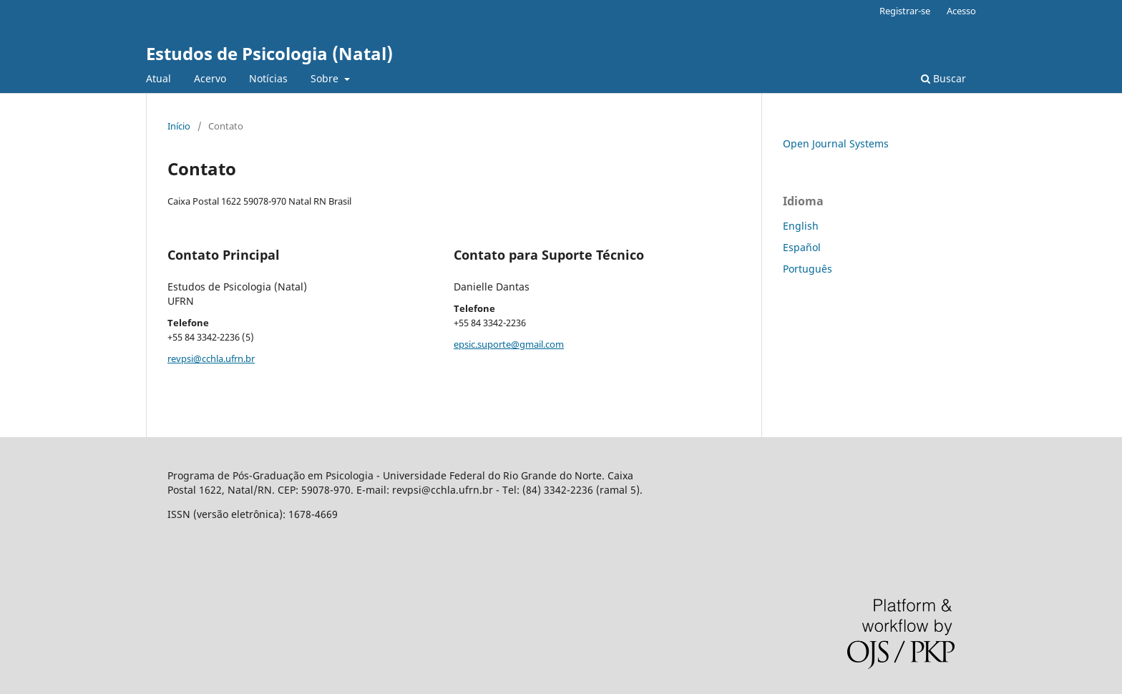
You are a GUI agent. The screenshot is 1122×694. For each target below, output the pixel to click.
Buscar (943, 78)
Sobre (326, 78)
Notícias (268, 78)
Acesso (961, 10)
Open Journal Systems (836, 143)
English (801, 226)
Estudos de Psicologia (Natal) (269, 53)
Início (178, 125)
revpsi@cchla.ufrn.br (211, 358)
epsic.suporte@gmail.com (509, 344)
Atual (158, 78)
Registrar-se (904, 10)
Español (802, 247)
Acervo (210, 78)
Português (807, 268)
